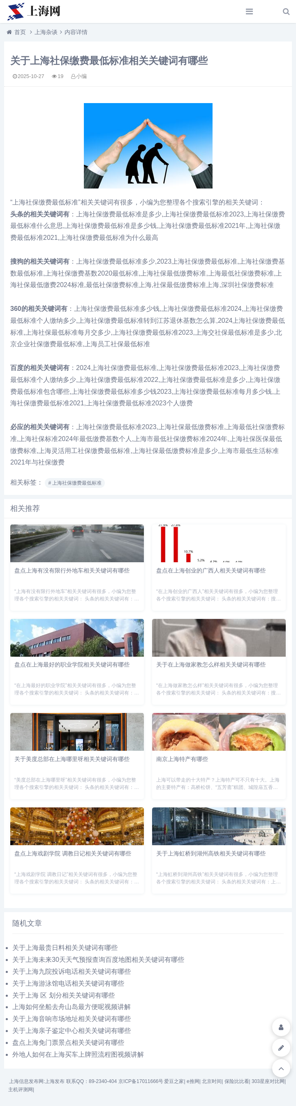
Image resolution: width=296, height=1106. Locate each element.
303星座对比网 (268, 1081)
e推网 (193, 1081)
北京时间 (212, 1081)
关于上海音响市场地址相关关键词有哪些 (71, 1018)
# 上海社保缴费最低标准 (75, 483)
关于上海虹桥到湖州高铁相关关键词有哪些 (211, 853)
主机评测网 (20, 1089)
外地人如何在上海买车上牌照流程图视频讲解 (78, 1054)
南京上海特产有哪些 (182, 759)
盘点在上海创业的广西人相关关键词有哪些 (211, 570)
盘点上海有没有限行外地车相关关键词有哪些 (72, 570)
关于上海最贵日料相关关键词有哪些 (65, 947)
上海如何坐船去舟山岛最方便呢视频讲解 (71, 1006)
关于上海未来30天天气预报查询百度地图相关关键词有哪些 (98, 959)
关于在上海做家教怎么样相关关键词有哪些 (211, 664)
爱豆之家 (174, 1081)
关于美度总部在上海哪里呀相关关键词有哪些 (72, 759)
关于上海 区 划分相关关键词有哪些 (63, 995)
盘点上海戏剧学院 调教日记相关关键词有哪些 (72, 853)
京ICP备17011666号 (140, 1081)
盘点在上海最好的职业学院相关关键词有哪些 (72, 664)
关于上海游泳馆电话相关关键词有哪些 (68, 983)
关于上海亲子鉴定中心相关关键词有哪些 (71, 1030)
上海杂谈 (46, 32)
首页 (20, 32)
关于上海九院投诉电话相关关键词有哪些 (71, 971)
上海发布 (55, 1081)
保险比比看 (236, 1081)
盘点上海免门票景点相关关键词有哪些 (68, 1042)
